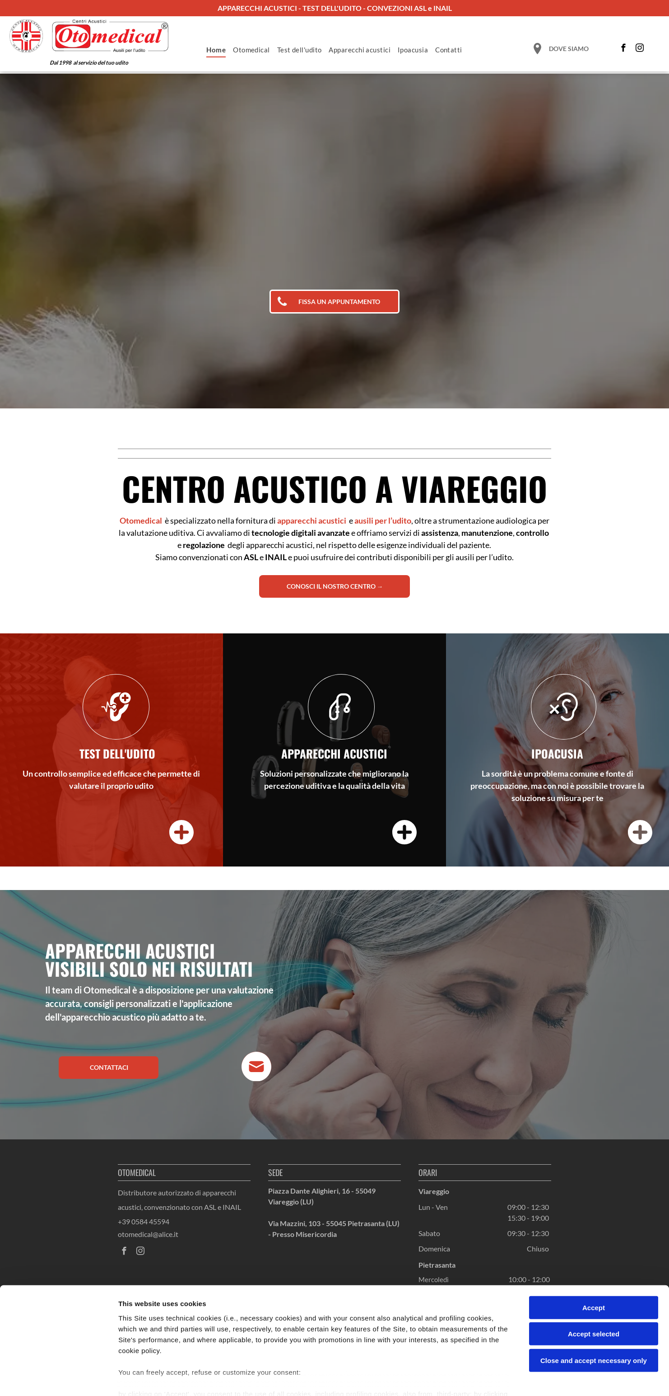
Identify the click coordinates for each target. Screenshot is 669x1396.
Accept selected (593, 1283)
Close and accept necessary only (593, 1309)
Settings (459, 1378)
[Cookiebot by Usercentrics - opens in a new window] (58, 1378)
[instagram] (640, 49)
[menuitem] (216, 49)
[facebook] (624, 49)
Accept (593, 1256)
